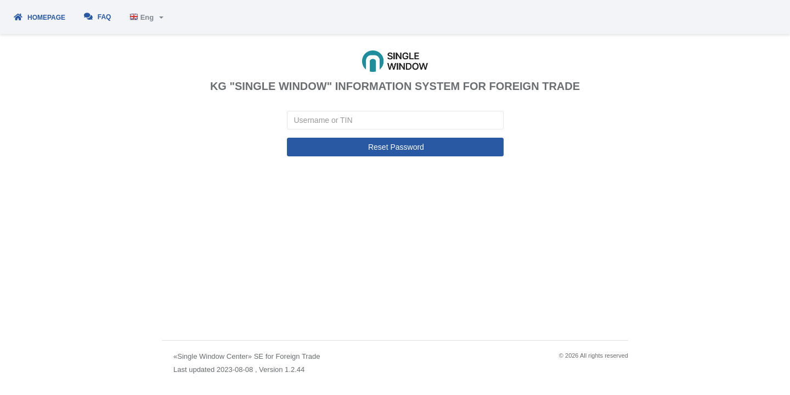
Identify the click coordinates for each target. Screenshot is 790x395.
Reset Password (395, 147)
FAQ (97, 17)
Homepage (39, 17)
